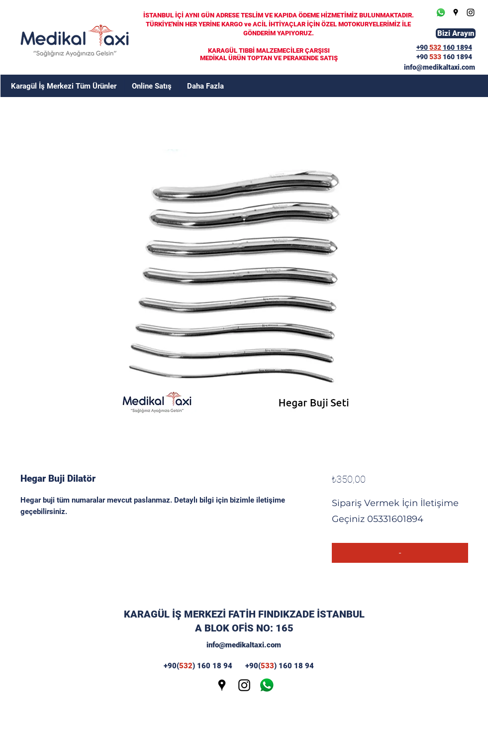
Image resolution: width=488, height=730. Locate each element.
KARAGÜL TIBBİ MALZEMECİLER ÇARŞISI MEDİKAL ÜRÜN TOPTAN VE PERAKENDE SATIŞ (269, 54)
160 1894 (457, 57)
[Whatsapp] (441, 12)
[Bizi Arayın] (456, 33)
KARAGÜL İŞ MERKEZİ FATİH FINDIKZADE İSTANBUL (244, 614)
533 (436, 57)
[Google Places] (456, 12)
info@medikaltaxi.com (243, 644)
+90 (422, 57)
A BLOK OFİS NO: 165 (244, 628)
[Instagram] (471, 12)
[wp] (267, 685)
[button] (205, 86)
